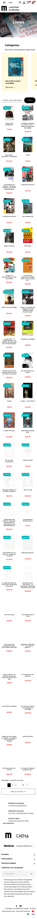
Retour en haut (18, 791)
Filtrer (29, 100)
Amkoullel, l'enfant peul (27, 431)
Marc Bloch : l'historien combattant (9, 155)
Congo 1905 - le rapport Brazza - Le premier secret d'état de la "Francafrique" (9, 341)
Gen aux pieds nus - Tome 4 (9, 768)
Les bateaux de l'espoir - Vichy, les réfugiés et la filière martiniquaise (9, 187)
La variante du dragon (9, 706)
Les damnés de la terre (28, 615)
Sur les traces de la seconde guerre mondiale (27, 707)
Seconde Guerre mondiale (13, 82)
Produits (5, 854)
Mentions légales (8, 863)
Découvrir (9, 87)
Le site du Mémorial (18, 846)
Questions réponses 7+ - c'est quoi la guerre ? (28, 646)
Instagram (20, 906)
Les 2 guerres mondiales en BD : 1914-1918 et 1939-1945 (9, 646)
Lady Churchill (28, 460)
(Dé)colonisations (28, 552)
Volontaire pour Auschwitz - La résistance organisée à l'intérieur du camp (27, 585)
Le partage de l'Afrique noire (28, 520)
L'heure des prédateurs (9, 124)
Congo (9, 401)
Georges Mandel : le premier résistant (9, 490)
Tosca (28, 155)
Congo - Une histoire (28, 401)
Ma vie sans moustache (9, 460)
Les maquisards (27, 216)
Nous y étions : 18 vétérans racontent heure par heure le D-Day (9, 677)
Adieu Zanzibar (9, 246)
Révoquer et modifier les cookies (17, 908)
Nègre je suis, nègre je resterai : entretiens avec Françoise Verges (9, 739)
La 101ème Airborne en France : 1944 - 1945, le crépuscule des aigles (27, 126)
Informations (6, 859)
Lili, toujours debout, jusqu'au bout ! (28, 768)
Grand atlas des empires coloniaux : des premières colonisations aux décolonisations (9, 522)
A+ (11, 2)
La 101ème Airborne (9, 216)
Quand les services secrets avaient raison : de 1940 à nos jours (9, 372)
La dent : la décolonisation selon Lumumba (9, 277)
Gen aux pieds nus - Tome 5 (28, 371)
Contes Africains (9, 430)
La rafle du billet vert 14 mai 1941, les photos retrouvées (9, 584)
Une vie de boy (9, 614)
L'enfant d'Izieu (27, 736)
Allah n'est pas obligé (9, 307)
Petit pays (27, 246)
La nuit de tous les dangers (27, 675)
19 (23, 785)
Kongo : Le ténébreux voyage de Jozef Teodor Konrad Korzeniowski (27, 310)
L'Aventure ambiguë (28, 339)
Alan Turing (28, 490)
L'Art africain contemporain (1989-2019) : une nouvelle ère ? (28, 278)
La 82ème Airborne (27, 184)
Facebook (16, 906)
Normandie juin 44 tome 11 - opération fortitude (9, 554)
